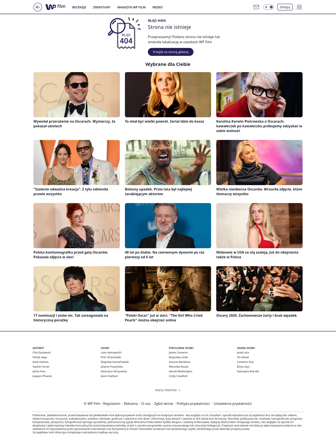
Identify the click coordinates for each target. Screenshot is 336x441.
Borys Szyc (243, 366)
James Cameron (178, 352)
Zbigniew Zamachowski (115, 362)
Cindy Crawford (178, 376)
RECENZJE (79, 7)
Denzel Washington (180, 371)
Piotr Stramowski (111, 357)
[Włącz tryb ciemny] (268, 7)
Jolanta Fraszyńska (112, 366)
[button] (299, 7)
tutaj (115, 432)
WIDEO (157, 7)
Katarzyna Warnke (248, 371)
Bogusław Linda (178, 357)
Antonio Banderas (179, 362)
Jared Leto (243, 352)
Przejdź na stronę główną (170, 52)
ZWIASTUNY (102, 7)
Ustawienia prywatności (232, 403)
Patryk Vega (40, 357)
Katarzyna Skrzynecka (114, 371)
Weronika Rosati (178, 366)
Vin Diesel (243, 357)
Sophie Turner (41, 366)
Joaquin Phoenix (42, 376)
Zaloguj (285, 7)
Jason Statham (109, 376)
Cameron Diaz (245, 362)
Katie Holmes (40, 362)
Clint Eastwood (41, 352)
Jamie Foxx (39, 371)
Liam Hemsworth (111, 352)
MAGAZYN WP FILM (131, 7)
